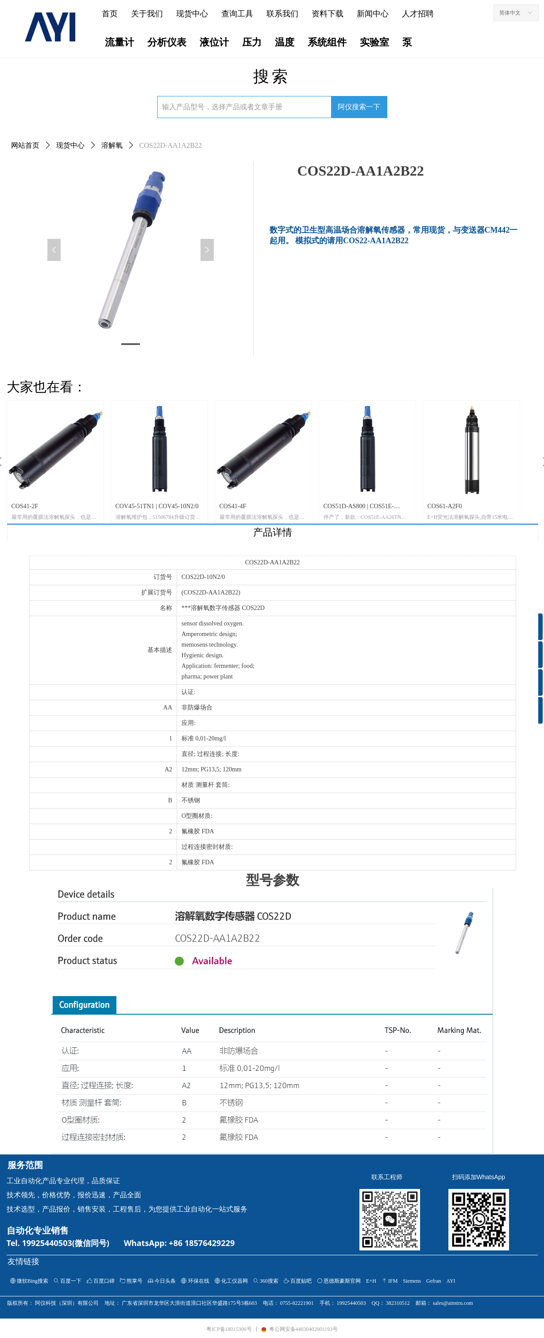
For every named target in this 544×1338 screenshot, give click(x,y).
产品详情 (272, 532)
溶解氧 (112, 145)
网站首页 (25, 145)
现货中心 (70, 145)
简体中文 (510, 13)
